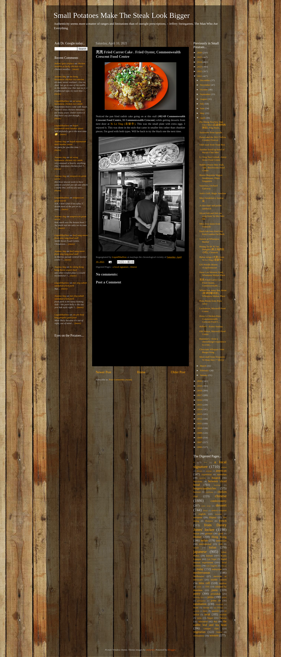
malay (200, 569)
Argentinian (206, 474)
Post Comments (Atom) (120, 379)
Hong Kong (219, 537)
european (197, 517)
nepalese (223, 583)
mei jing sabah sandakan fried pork (70, 284)
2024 (200, 62)
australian (222, 474)
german (208, 533)
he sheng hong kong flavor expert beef (69, 268)
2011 (200, 423)
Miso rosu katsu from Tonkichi (209, 225)
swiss (199, 618)
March (203, 365)
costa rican (206, 506)
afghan (224, 467)
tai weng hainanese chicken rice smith (68, 102)
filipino (212, 517)
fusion (196, 533)
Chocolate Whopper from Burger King (211, 351)
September (205, 94)
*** (205, 462)
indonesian (221, 540)
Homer (197, 537)
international (205, 544)
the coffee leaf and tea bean (210, 623)
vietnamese (198, 635)
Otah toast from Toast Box (212, 144)
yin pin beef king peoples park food (69, 316)
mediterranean (201, 572)
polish (224, 597)
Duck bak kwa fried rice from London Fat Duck (212, 232)
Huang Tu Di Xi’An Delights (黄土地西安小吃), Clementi (211, 249)
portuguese (201, 601)
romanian (219, 604)
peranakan (216, 593)
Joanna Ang (60, 76)
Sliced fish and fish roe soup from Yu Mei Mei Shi (211, 216)
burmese (197, 492)
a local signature (120, 267)
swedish (223, 614)
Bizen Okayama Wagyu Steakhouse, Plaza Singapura (210, 178)
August (204, 99)
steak (207, 614)
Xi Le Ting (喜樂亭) (122, 123)
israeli (196, 547)
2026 (200, 52)
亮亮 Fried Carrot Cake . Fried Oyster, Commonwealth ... (211, 282)
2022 (200, 71)
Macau (224, 566)
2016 (200, 400)
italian (212, 547)
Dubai (205, 510)
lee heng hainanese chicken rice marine (69, 78)
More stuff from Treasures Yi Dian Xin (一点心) (212, 358)
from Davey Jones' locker (210, 527)
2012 (200, 418)
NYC (207, 586)
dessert (221, 505)
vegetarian (199, 632)
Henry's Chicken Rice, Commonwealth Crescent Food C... (210, 319)
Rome (196, 607)
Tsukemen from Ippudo (210, 132)
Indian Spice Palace (64, 63)
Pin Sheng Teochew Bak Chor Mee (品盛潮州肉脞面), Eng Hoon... (212, 125)
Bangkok (216, 477)
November (205, 85)
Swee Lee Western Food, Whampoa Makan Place (212, 273)
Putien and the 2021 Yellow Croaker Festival (212, 138)
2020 (200, 381)
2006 (200, 447)
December (205, 80)
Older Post (178, 372)
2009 (200, 433)
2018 (200, 390)
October (204, 89)
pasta (215, 590)
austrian (202, 478)
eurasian (218, 514)
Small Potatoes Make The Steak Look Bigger (122, 15)
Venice (219, 632)
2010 (200, 428)
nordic (199, 587)
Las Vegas (211, 559)
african (199, 471)
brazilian (217, 485)
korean (209, 555)
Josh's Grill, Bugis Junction (212, 193)
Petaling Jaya (198, 597)
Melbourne (198, 576)
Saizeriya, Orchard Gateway (208, 187)
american (221, 470)
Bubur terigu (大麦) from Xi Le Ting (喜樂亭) (211, 258)
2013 (200, 414)
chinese (133, 267)
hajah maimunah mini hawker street (68, 127)
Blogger (171, 649)
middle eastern (219, 579)
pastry (197, 593)
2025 (200, 57)
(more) (75, 69)
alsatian (209, 471)
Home (141, 372)
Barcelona (197, 481)
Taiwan (223, 618)
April (203, 117)
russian (206, 607)
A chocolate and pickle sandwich (210, 207)
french (223, 520)
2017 (200, 395)
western (213, 635)
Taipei (210, 618)
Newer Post (103, 372)
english (202, 514)
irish (221, 544)
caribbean (209, 492)
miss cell (204, 583)
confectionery (219, 501)
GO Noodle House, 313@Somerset (208, 266)
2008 (200, 437)
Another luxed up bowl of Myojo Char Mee (211, 151)
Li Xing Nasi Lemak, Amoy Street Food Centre (213, 158)
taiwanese (203, 621)
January (204, 375)
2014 (200, 409)
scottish (196, 611)
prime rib (216, 600)
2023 (200, 66)
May (202, 113)
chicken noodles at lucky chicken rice (69, 65)
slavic (205, 611)
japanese (200, 551)
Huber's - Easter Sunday (211, 326)
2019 (200, 386)
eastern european (219, 510)
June (202, 108)
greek (220, 533)
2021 (200, 76)
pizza (211, 597)
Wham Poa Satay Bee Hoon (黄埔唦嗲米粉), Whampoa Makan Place (213, 293)
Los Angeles (211, 565)
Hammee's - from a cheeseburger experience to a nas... (212, 341)
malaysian (217, 569)
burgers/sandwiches (204, 488)
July (202, 103)
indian (204, 540)
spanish (215, 611)
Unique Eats (211, 628)
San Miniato (218, 608)
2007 (200, 442)
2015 (200, 404)
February (204, 370)
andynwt (150, 649)
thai (215, 621)
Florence (209, 521)
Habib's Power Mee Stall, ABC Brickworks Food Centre (212, 167)
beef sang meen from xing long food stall (71, 236)
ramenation (199, 604)
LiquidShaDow (61, 101)
